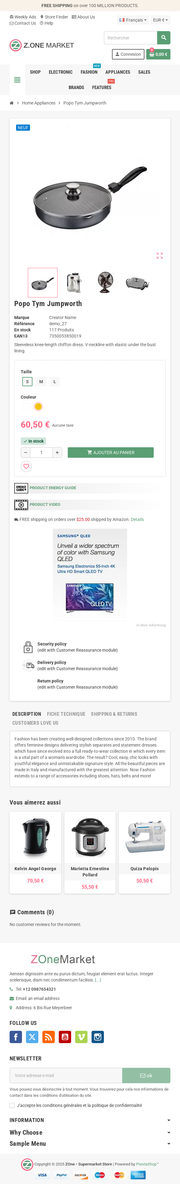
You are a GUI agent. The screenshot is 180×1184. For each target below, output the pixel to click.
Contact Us (23, 23)
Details (137, 519)
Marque (21, 317)
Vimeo (81, 1037)
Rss (48, 1037)
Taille (26, 371)
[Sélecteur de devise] (160, 20)
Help (46, 23)
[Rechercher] (137, 37)
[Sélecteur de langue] (133, 20)
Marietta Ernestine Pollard (90, 871)
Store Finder (54, 16)
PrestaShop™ (147, 1164)
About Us (83, 16)
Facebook (16, 1037)
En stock (22, 329)
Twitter (32, 1037)
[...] (98, 979)
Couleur (28, 397)
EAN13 (21, 336)
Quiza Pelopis (145, 868)
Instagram (98, 1037)
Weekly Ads (23, 16)
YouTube (65, 1037)
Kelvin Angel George (35, 868)
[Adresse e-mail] (66, 1075)
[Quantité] (41, 452)
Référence (24, 323)
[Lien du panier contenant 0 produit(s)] (158, 54)
